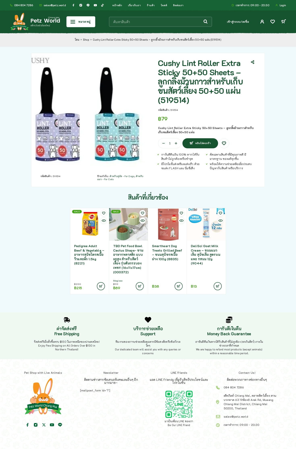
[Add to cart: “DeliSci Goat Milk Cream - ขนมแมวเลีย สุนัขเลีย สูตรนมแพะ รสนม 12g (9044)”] (218, 286)
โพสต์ (164, 5)
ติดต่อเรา (178, 5)
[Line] (88, 5)
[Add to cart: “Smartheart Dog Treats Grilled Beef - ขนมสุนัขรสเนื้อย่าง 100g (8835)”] (179, 286)
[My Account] (262, 22)
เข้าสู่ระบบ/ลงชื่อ (238, 21)
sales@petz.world (55, 5)
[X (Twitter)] (44, 425)
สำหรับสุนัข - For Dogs (122, 176)
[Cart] (283, 22)
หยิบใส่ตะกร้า (202, 141)
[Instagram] (80, 5)
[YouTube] (95, 5)
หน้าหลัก (117, 5)
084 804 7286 (23, 5)
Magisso (118, 280)
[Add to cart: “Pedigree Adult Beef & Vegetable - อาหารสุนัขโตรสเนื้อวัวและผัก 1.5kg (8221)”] (101, 286)
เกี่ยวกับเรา (134, 5)
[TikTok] (102, 5)
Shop (86, 39)
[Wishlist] (272, 22)
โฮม (77, 39)
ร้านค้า (151, 5)
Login (283, 5)
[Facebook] (73, 5)
